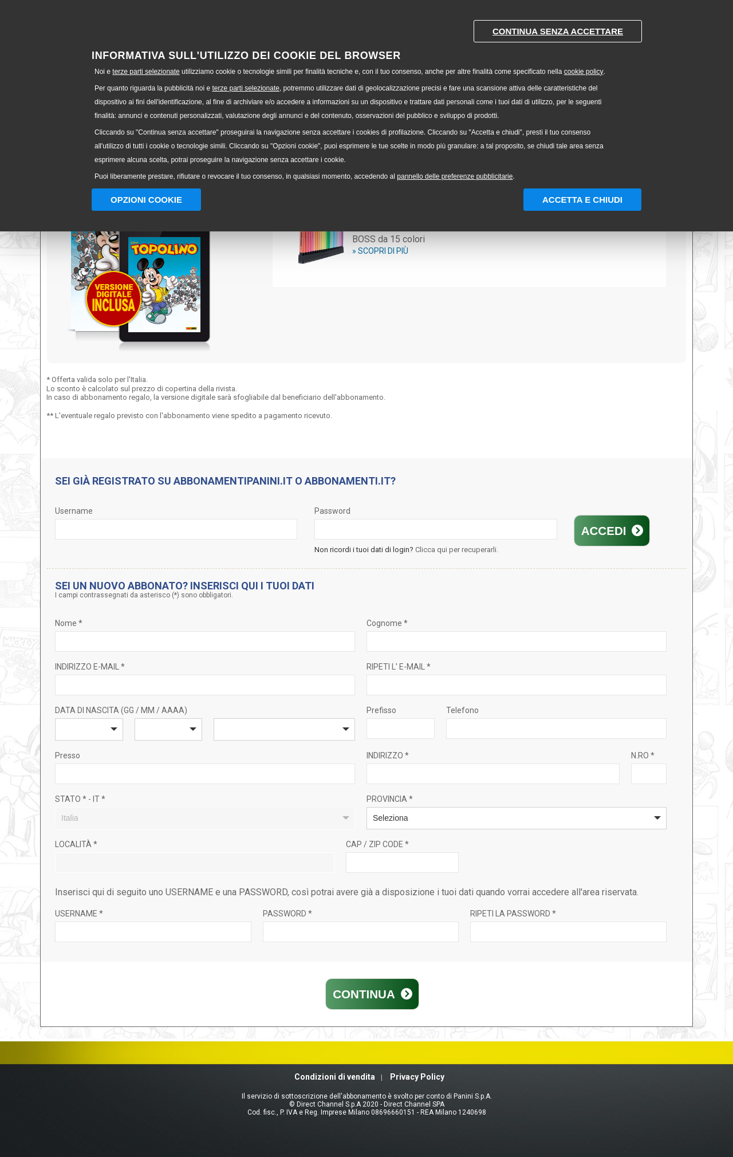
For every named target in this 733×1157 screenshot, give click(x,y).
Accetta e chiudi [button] (582, 199)
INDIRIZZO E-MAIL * (90, 667)
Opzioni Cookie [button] (146, 199)
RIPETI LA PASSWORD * (513, 914)
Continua (363, 994)
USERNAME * (79, 914)
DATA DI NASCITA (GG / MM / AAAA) (121, 710)
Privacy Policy (417, 1077)
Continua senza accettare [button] (557, 31)
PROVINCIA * (389, 799)
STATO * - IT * (80, 799)
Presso (67, 755)
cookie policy (584, 72)
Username (74, 511)
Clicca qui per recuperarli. (456, 549)
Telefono (462, 710)
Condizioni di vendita (334, 1077)
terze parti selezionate (145, 72)
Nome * (68, 623)
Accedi (605, 531)
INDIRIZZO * (387, 755)
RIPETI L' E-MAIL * (398, 667)
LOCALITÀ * (76, 844)
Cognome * (387, 623)
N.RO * (643, 755)
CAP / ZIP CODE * (377, 844)
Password (332, 511)
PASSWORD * (287, 914)
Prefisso (381, 710)
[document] (366, 97)
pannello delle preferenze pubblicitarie (455, 176)
